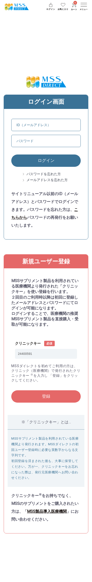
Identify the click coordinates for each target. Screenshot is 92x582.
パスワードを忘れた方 (43, 174)
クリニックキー (28, 343)
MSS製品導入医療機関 (47, 511)
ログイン (46, 160)
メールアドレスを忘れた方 (47, 180)
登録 (46, 396)
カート (74, 7)
